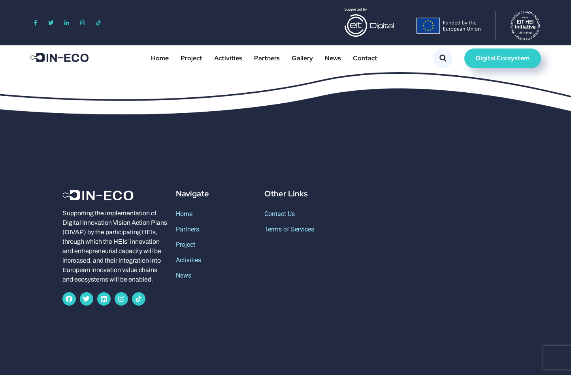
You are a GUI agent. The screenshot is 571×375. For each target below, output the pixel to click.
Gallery (302, 58)
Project (191, 58)
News (333, 58)
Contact (365, 58)
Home (160, 58)
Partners (267, 58)
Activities (228, 58)
